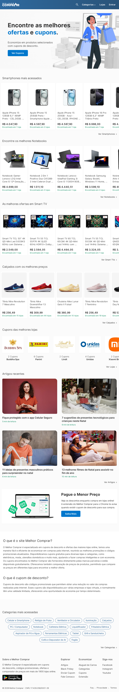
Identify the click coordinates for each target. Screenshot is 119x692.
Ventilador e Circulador (68, 620)
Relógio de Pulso (43, 620)
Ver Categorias (109, 647)
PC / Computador (19, 627)
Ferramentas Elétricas (56, 633)
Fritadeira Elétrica (100, 627)
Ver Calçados (109, 322)
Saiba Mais (71, 513)
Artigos (64, 665)
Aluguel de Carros (88, 665)
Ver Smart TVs (109, 259)
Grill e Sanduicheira (94, 633)
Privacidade (102, 688)
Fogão (75, 639)
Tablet (75, 633)
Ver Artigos (110, 482)
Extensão (83, 676)
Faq (91, 688)
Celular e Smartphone (18, 620)
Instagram (107, 668)
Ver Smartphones (107, 134)
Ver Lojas (111, 367)
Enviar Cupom (68, 672)
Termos (113, 688)
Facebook (107, 665)
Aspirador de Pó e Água (27, 633)
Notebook (38, 627)
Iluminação (91, 620)
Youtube (106, 672)
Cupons (82, 672)
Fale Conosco (68, 676)
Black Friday (67, 668)
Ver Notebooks (108, 197)
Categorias (84, 668)
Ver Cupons (18, 53)
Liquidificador (79, 627)
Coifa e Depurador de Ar (53, 639)
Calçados (107, 620)
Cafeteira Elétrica (57, 627)
